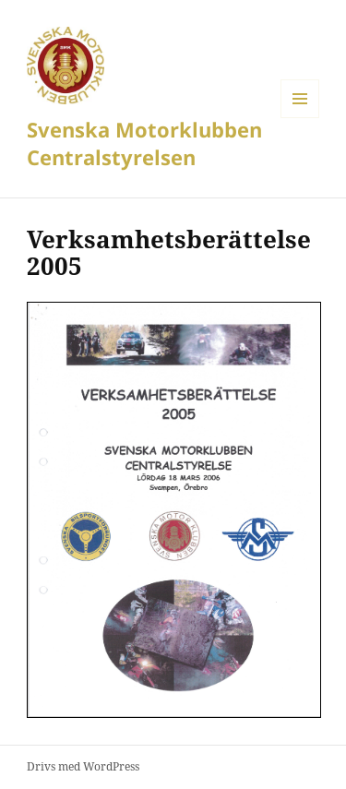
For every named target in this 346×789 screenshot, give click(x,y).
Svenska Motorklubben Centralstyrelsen (144, 143)
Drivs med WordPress (83, 766)
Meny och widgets (300, 117)
